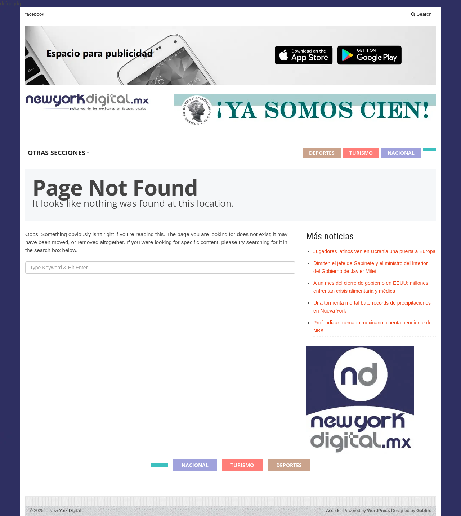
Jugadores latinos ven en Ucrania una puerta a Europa (374, 251)
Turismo (361, 152)
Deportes (322, 152)
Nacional (401, 152)
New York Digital (63, 510)
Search (421, 14)
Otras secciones (56, 152)
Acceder (334, 510)
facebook (34, 14)
